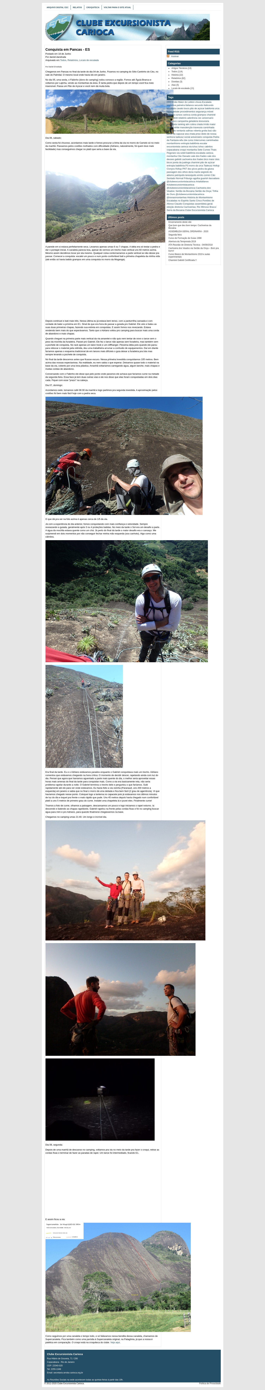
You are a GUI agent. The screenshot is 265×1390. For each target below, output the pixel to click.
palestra (171, 114)
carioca (186, 114)
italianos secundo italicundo (199, 105)
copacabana (173, 149)
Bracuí (213, 207)
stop (169, 118)
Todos (63, 60)
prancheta (172, 124)
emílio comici (203, 175)
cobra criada (196, 124)
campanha (182, 121)
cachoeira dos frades (192, 159)
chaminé (211, 114)
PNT (184, 168)
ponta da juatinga (181, 162)
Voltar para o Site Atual (117, 7)
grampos (201, 114)
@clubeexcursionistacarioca (181, 181)
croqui (183, 149)
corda (194, 114)
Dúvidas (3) (177, 81)
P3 (186, 165)
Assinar (175, 56)
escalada (171, 108)
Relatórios (73, 60)
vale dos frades (199, 156)
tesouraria (204, 121)
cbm (169, 102)
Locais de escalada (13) (183, 88)
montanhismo (174, 143)
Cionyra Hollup (174, 168)
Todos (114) (177, 71)
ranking (181, 124)
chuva (198, 102)
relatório (182, 118)
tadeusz (180, 137)
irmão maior (209, 124)
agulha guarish (200, 178)
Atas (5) (175, 85)
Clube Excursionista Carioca (199, 210)
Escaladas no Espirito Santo (181, 200)
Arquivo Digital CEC (58, 7)
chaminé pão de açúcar (203, 162)
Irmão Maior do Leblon (183, 102)
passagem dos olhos (177, 172)
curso (191, 140)
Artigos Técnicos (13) (181, 68)
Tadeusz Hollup (212, 165)
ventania (180, 130)
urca (217, 108)
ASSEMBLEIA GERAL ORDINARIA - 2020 (188, 231)
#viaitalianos (202, 181)
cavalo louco (182, 108)
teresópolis (190, 175)
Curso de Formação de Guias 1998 (185, 238)
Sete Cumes (203, 149)
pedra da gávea (206, 168)
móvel (210, 111)
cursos (178, 114)
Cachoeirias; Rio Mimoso (196, 207)
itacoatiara (214, 178)
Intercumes (199, 140)
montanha (192, 149)
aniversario (207, 118)
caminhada (208, 127)
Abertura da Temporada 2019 (182, 241)
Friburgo (188, 178)
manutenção (186, 127)
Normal (179, 178)
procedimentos (187, 111)
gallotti (178, 159)
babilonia (209, 108)
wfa (181, 140)
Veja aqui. (115, 1342)
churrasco (172, 121)
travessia (198, 127)
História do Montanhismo (200, 197)
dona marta (194, 172)
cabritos (209, 146)
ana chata (190, 133)
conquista (207, 137)
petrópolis (180, 175)
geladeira (193, 121)
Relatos (77, 7)
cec (200, 118)
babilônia (180, 165)
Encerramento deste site (180, 222)
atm (188, 124)
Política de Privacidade (210, 1383)
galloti (175, 118)
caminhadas (212, 140)
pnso (198, 133)
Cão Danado (184, 156)
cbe (185, 140)
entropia (171, 165)
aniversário (196, 137)
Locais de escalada (89, 60)
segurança (201, 111)
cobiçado (171, 130)
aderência (192, 118)
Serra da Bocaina (175, 210)
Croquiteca (92, 7)
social (187, 137)
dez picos (192, 168)
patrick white (173, 127)
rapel (169, 111)
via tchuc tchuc (196, 146)
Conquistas (188, 203)
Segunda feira (175, 235)
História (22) (177, 75)
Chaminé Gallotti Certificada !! (183, 260)
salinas (189, 130)
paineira (181, 105)
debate (175, 111)
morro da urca (196, 165)
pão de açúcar (197, 108)
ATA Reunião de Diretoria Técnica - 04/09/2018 (191, 245)
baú (210, 130)
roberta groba (200, 130)
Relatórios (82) (178, 78)
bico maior (209, 159)
